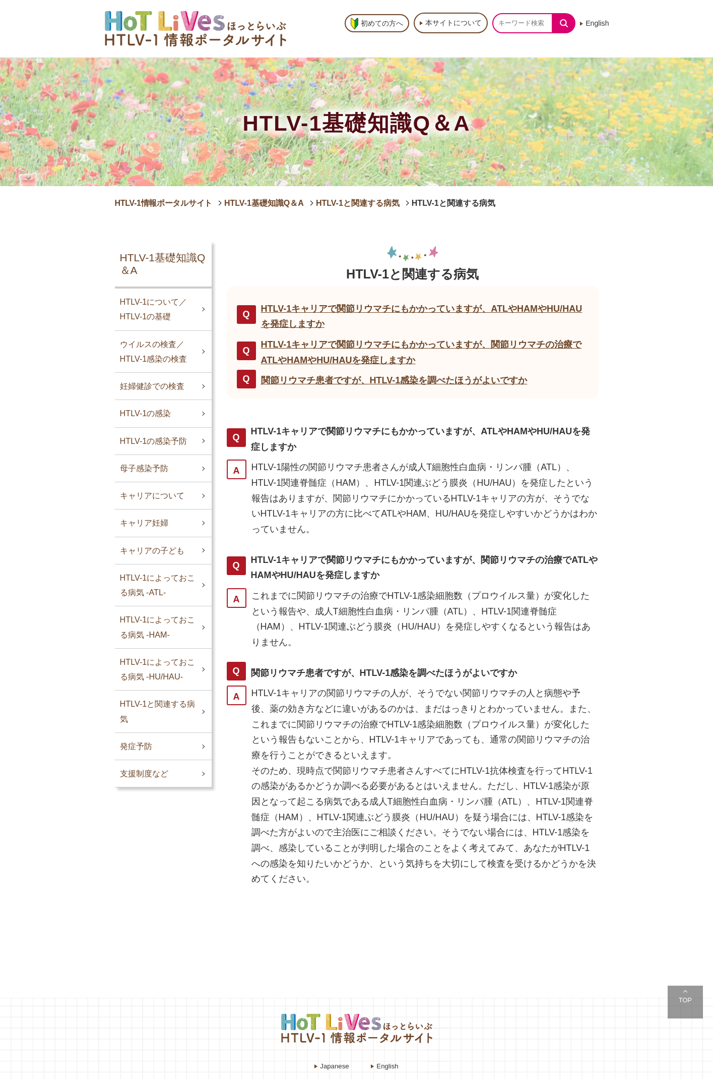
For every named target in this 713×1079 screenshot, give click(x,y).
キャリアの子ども (152, 550)
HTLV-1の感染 (145, 413)
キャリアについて (152, 495)
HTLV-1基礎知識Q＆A (264, 203)
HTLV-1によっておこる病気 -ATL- (158, 585)
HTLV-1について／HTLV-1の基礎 (153, 309)
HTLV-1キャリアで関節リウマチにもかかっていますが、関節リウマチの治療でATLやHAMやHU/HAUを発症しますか (421, 352)
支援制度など (144, 773)
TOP (685, 1000)
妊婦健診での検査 (152, 385)
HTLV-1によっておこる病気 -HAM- (158, 627)
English (597, 23)
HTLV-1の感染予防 (153, 440)
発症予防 (136, 746)
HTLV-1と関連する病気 (358, 203)
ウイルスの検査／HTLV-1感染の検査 (153, 351)
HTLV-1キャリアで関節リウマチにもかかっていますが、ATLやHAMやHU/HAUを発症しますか (421, 316)
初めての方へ (382, 23)
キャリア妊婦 (144, 522)
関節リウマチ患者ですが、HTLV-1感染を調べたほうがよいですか (394, 380)
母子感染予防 (144, 468)
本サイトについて (453, 23)
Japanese (334, 1066)
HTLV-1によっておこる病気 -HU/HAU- (158, 669)
